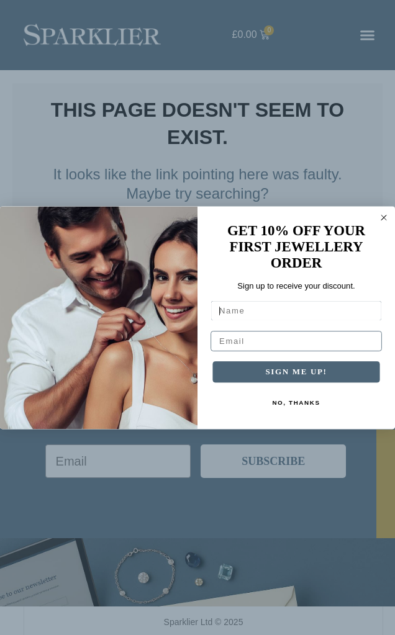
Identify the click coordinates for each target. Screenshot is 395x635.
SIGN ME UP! (296, 371)
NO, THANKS (296, 402)
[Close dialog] (384, 217)
